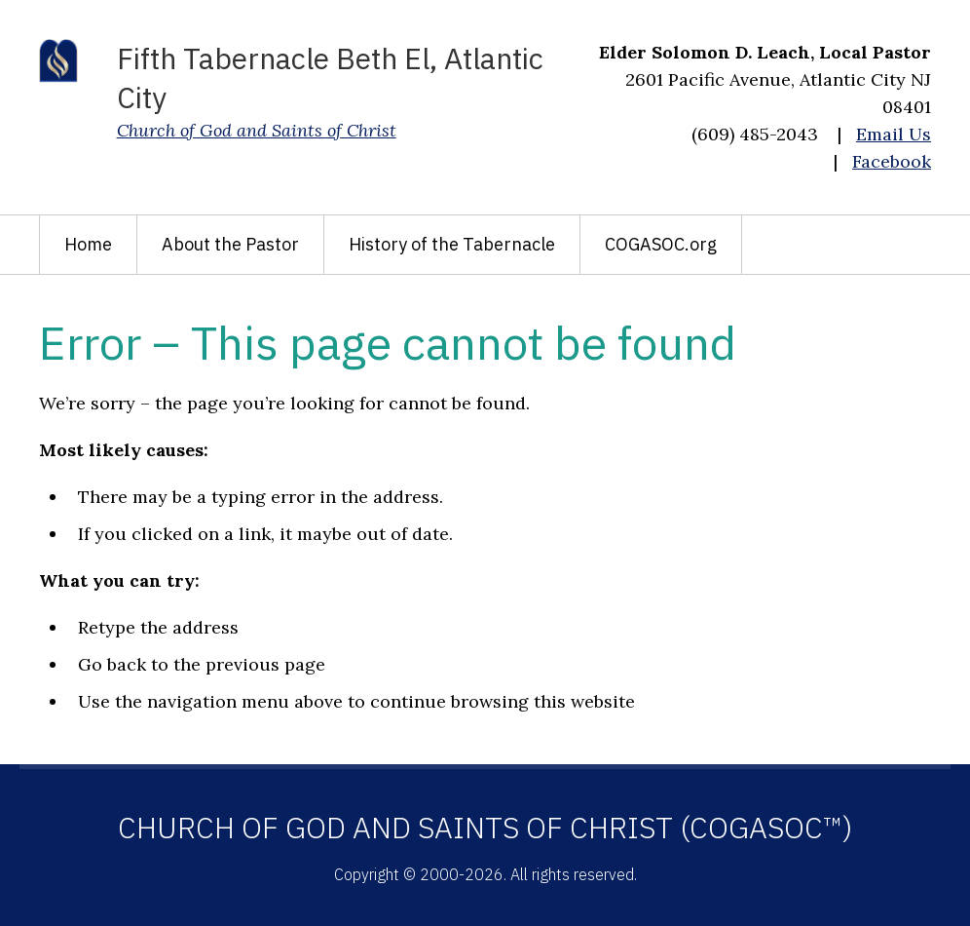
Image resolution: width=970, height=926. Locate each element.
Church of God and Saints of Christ (256, 130)
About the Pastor (230, 244)
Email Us (893, 134)
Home (88, 244)
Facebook (891, 161)
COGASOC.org (661, 244)
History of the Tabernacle (452, 244)
